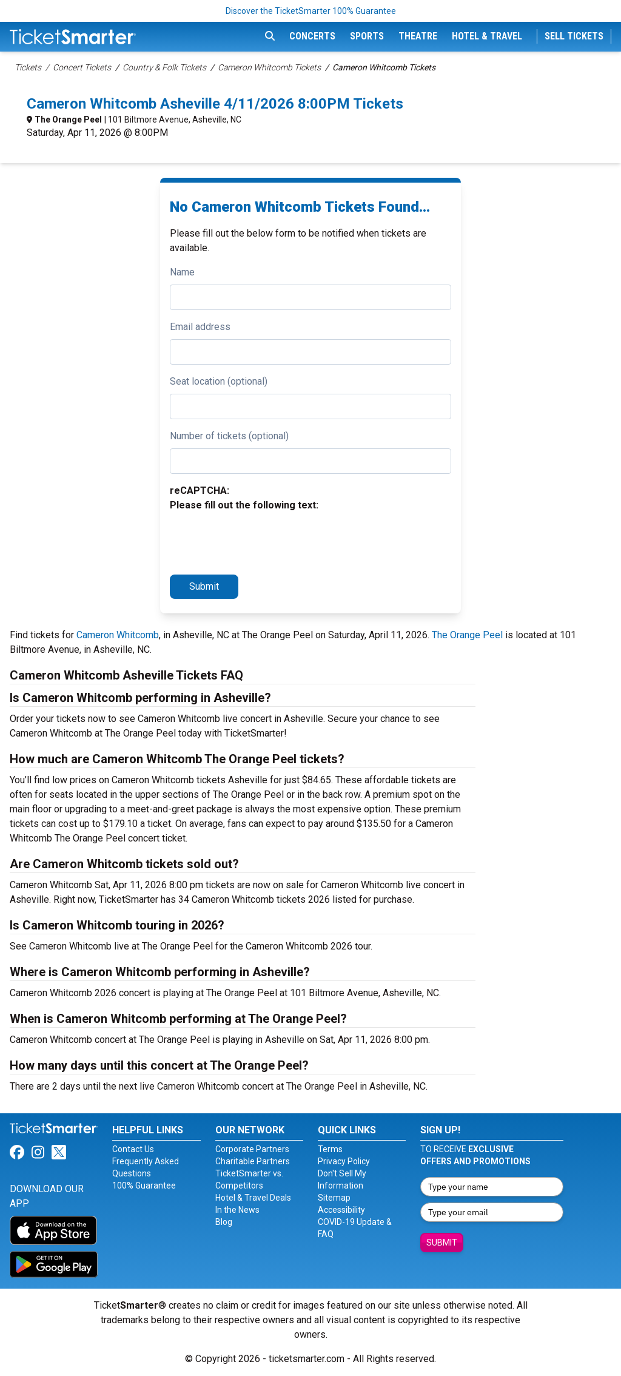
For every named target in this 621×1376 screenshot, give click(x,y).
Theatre (417, 36)
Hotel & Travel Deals (253, 1197)
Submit (204, 586)
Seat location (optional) (218, 381)
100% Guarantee (144, 1185)
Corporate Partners (252, 1149)
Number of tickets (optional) (229, 436)
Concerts (312, 36)
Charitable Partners (252, 1161)
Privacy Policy (344, 1161)
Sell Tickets (574, 36)
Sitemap (334, 1197)
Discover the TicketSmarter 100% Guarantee (311, 11)
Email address (200, 326)
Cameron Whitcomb (117, 635)
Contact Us (133, 1149)
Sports (367, 36)
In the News (237, 1210)
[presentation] (262, 541)
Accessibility (341, 1210)
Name (182, 272)
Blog (223, 1222)
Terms (330, 1149)
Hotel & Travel (487, 36)
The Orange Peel (68, 119)
